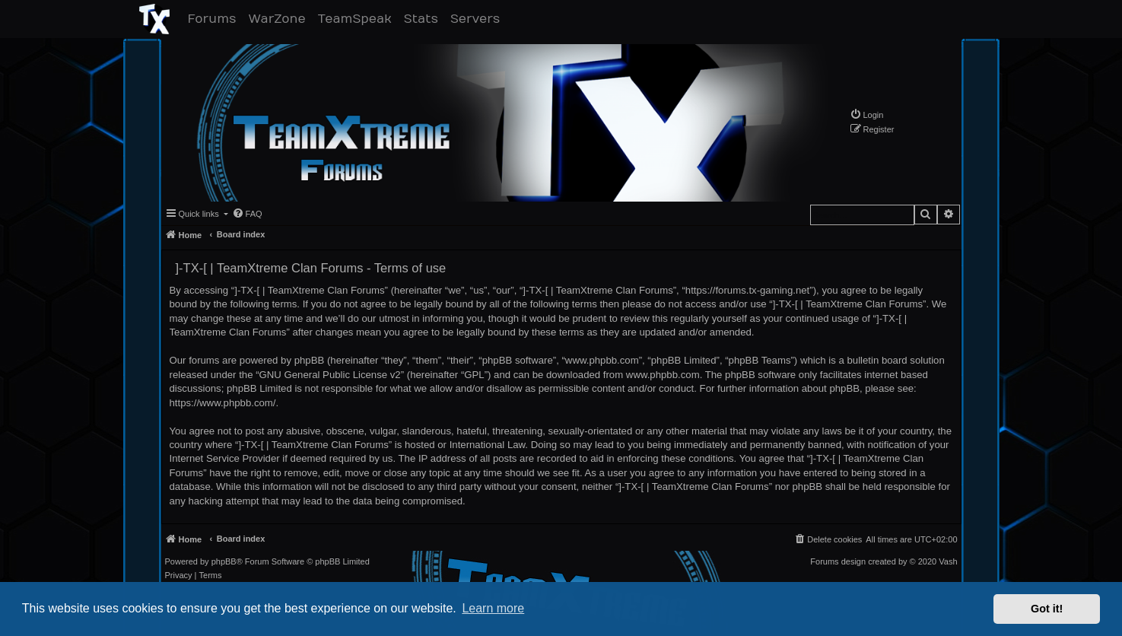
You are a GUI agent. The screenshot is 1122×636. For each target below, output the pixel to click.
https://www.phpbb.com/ (223, 403)
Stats (424, 18)
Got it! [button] (1047, 609)
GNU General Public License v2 (330, 374)
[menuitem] (867, 114)
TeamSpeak (358, 18)
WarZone (279, 18)
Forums (215, 18)
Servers (478, 18)
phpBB (224, 561)
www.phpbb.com (663, 374)
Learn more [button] (493, 608)
